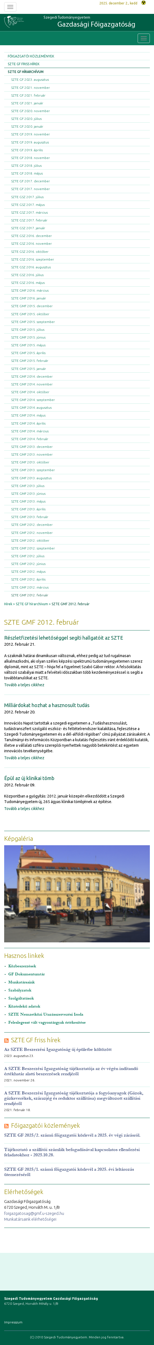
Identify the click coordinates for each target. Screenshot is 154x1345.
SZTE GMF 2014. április (28, 423)
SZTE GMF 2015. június (28, 337)
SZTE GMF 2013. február (29, 517)
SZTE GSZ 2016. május (28, 282)
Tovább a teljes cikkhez (24, 685)
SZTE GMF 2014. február (29, 439)
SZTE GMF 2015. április (28, 353)
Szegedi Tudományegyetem (89, 22)
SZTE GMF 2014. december (32, 376)
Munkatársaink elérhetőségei (30, 1219)
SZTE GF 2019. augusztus (30, 142)
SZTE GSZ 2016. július (27, 275)
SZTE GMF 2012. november (32, 532)
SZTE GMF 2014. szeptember (33, 400)
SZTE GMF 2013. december (32, 446)
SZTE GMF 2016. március (30, 290)
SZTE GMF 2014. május (28, 415)
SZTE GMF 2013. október (30, 462)
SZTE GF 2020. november (30, 111)
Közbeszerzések (22, 966)
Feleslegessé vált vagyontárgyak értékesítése (47, 1022)
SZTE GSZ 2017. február (29, 220)
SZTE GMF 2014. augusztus (31, 407)
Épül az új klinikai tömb (29, 778)
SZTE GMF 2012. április (28, 579)
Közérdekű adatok (24, 1006)
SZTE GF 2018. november (30, 158)
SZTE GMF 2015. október (30, 314)
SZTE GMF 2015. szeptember (33, 322)
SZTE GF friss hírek (23, 64)
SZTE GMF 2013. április (28, 509)
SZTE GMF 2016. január (28, 298)
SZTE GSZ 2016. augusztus (31, 267)
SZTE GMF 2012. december (32, 524)
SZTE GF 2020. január (27, 126)
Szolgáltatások (21, 998)
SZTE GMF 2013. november (32, 454)
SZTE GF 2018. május (27, 173)
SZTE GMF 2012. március (30, 587)
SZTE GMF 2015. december (32, 306)
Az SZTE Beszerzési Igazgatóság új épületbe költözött (58, 1049)
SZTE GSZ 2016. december (31, 236)
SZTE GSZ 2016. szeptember (32, 259)
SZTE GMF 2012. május (28, 571)
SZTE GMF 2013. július (27, 486)
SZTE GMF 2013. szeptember (33, 470)
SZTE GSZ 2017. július (27, 197)
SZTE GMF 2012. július (27, 556)
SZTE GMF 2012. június (28, 564)
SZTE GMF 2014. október (30, 392)
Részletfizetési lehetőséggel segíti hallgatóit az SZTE (63, 637)
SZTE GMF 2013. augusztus (31, 478)
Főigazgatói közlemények (31, 56)
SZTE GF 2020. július (26, 118)
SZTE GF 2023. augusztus (30, 79)
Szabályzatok (19, 990)
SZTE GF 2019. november (30, 134)
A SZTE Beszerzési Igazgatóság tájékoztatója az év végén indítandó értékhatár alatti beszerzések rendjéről (71, 1071)
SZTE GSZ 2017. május (28, 204)
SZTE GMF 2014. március (30, 431)
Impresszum (13, 1322)
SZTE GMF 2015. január (28, 368)
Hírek (8, 604)
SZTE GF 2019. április (27, 150)
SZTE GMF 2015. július (27, 329)
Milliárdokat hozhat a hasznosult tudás (46, 705)
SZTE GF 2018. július (26, 165)
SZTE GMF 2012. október (30, 540)
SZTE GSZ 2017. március (29, 212)
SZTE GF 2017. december (30, 181)
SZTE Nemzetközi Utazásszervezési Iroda (45, 1014)
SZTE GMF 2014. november (32, 384)
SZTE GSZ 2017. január (28, 228)
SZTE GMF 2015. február (29, 360)
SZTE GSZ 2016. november (31, 243)
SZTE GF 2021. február (28, 95)
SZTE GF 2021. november (30, 87)
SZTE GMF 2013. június (28, 493)
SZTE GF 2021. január (27, 103)
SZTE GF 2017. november (30, 189)
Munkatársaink (21, 982)
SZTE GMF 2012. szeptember (33, 548)
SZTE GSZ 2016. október (30, 251)
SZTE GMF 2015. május (28, 345)
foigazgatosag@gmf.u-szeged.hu (34, 1213)
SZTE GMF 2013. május (28, 501)
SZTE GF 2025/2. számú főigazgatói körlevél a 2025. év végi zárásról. (72, 1135)
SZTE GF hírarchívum (26, 72)
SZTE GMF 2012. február (29, 595)
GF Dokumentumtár (26, 974)
